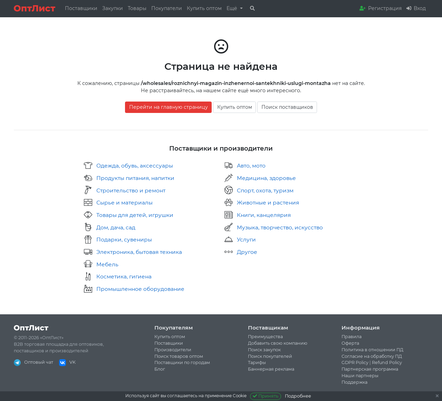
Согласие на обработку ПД (372, 356)
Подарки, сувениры (124, 239)
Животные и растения (268, 202)
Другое (247, 252)
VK (67, 362)
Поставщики (81, 8)
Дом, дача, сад (115, 227)
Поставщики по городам (182, 362)
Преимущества (265, 336)
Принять (266, 396)
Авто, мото (251, 165)
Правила (352, 336)
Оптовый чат (33, 362)
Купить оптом (204, 8)
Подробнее (298, 396)
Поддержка (354, 382)
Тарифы (257, 362)
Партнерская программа (370, 369)
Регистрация (380, 8)
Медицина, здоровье (266, 178)
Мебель (107, 264)
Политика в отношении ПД (372, 349)
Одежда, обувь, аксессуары (134, 165)
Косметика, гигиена (124, 276)
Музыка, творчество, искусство (280, 227)
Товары (137, 8)
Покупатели (166, 8)
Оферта (350, 343)
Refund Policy (387, 362)
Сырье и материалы (124, 202)
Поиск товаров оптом (178, 356)
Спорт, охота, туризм (265, 190)
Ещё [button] (233, 8)
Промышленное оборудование (140, 289)
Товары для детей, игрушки (134, 215)
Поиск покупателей (270, 356)
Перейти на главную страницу (168, 107)
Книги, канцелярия (264, 215)
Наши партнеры (360, 375)
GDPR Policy (355, 362)
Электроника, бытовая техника (139, 252)
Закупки (112, 8)
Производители (172, 349)
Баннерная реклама (271, 369)
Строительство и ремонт (130, 190)
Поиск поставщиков (287, 107)
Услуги (246, 239)
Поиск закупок (264, 349)
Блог (159, 369)
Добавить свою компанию (277, 343)
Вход (416, 8)
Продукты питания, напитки (135, 178)
